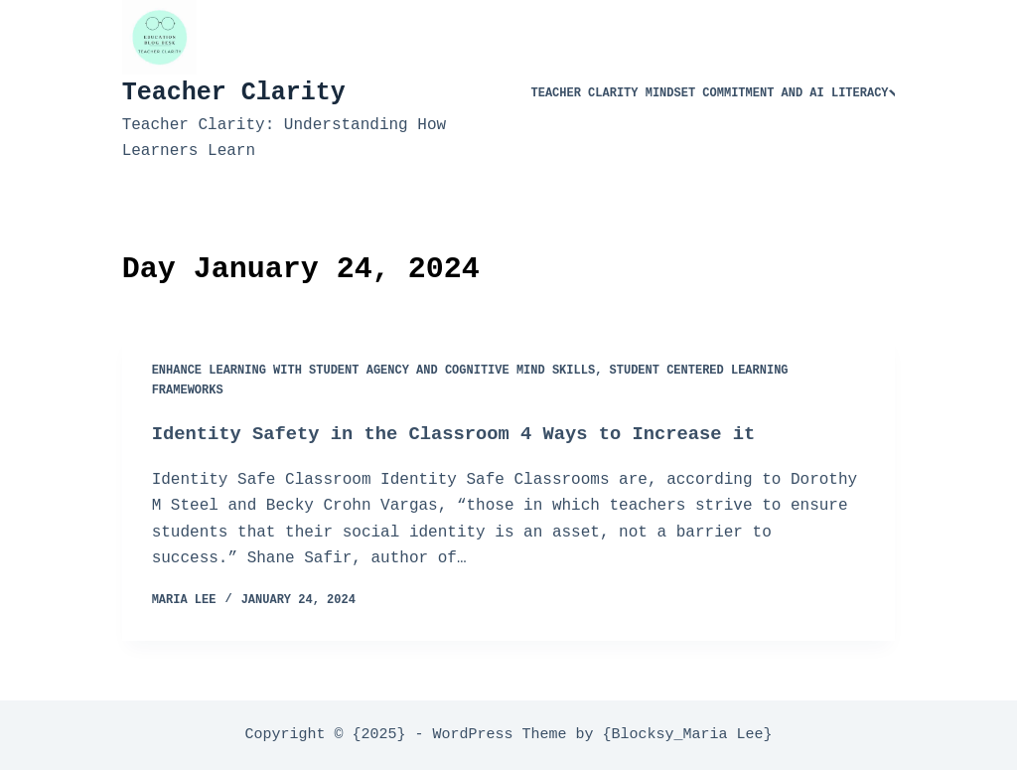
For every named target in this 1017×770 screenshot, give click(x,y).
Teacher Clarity (234, 92)
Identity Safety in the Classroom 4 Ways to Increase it (474, 433)
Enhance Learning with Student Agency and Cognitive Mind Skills (373, 371)
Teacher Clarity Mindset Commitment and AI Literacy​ (717, 93)
